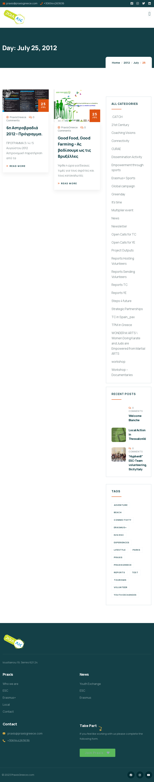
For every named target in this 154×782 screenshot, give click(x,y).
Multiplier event (122, 210)
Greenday (118, 194)
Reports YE (119, 293)
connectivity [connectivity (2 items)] (122, 520)
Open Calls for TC (124, 234)
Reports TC (120, 285)
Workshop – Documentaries (122, 372)
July (136, 63)
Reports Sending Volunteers (123, 274)
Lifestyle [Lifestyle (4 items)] (120, 549)
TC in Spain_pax (123, 317)
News (115, 218)
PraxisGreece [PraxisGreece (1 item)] (123, 565)
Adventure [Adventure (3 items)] (121, 505)
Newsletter (119, 226)
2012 (127, 63)
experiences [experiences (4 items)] (121, 542)
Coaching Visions (123, 133)
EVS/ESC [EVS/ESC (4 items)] (119, 535)
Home (116, 63)
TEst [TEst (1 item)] (135, 572)
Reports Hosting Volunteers (123, 261)
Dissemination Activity (127, 157)
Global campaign (123, 186)
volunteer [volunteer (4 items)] (120, 587)
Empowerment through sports (128, 167)
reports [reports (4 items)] (119, 572)
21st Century (120, 125)
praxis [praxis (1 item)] (118, 557)
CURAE (116, 149)
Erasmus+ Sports (123, 178)
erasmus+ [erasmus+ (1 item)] (120, 527)
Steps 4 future (122, 301)
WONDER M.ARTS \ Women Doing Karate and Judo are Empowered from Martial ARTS (128, 343)
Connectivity (120, 141)
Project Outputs (123, 250)
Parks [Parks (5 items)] (136, 549)
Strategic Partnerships (127, 309)
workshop (118, 362)
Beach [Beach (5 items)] (118, 512)
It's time (117, 202)
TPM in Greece (122, 325)
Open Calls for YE (123, 242)
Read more (16, 166)
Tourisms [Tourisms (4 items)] (120, 580)
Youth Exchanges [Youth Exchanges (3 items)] (125, 594)
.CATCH (117, 117)
